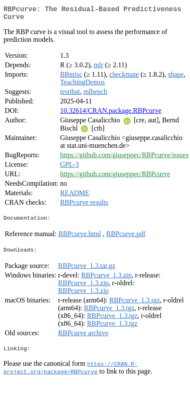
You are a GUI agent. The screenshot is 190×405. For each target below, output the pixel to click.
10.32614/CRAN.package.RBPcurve (110, 114)
